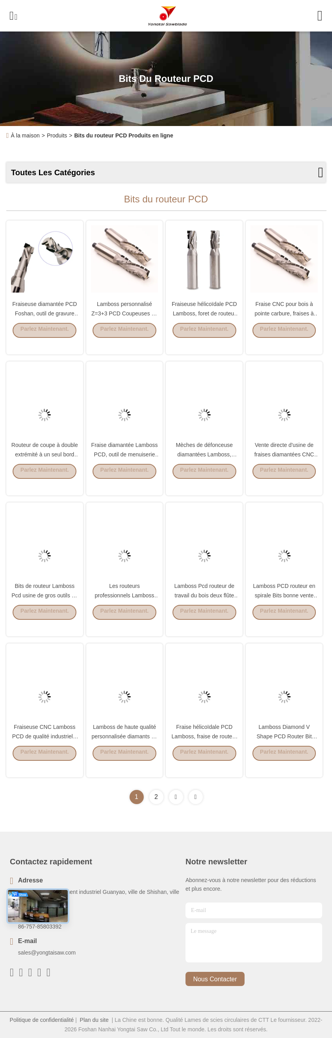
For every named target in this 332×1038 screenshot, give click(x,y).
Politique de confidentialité (42, 1020)
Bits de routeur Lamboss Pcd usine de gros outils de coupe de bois (44, 606)
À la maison (25, 135)
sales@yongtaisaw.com (47, 952)
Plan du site (94, 1020)
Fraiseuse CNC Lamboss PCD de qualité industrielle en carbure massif (44, 747)
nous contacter (215, 979)
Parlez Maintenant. (44, 341)
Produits (57, 135)
